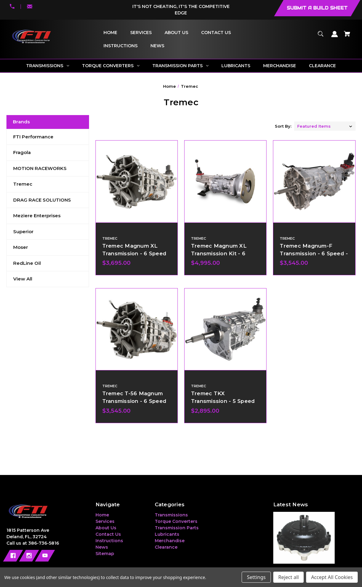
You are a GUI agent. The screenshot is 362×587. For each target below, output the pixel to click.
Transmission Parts (177, 528)
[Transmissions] (48, 65)
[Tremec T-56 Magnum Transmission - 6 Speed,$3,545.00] (136, 329)
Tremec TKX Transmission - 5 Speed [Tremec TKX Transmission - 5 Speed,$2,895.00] (223, 397)
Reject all (288, 577)
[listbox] (325, 126)
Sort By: (283, 126)
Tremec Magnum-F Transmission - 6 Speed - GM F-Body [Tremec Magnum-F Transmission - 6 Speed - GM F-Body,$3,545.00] (314, 253)
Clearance (166, 547)
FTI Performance (33, 137)
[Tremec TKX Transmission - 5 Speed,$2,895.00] (225, 329)
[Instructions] (120, 45)
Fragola (22, 152)
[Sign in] (335, 37)
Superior (23, 231)
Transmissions (171, 515)
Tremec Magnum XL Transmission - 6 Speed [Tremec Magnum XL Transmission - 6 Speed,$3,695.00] (134, 250)
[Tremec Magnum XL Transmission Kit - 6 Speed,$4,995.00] (225, 181)
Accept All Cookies (332, 577)
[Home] (110, 32)
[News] (157, 45)
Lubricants (167, 534)
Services (105, 521)
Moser (20, 247)
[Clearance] (322, 65)
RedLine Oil (27, 263)
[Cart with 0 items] (347, 37)
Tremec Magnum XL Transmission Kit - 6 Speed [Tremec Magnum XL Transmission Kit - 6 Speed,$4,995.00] (219, 253)
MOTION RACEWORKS (40, 168)
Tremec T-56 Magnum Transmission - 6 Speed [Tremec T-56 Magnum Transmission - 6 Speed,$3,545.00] (134, 397)
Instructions (109, 540)
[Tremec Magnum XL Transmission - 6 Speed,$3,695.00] (136, 181)
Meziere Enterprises (36, 215)
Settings (256, 577)
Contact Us (108, 534)
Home (102, 515)
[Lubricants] (236, 65)
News (101, 547)
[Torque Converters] (111, 65)
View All (22, 279)
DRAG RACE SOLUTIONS (42, 200)
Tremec (22, 184)
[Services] (141, 32)
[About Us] (176, 32)
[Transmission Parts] (180, 65)
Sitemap (104, 553)
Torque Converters (176, 521)
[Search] (320, 37)
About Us (105, 528)
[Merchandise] (279, 65)
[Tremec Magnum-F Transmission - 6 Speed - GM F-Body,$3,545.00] (314, 181)
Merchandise (170, 540)
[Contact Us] (216, 32)
